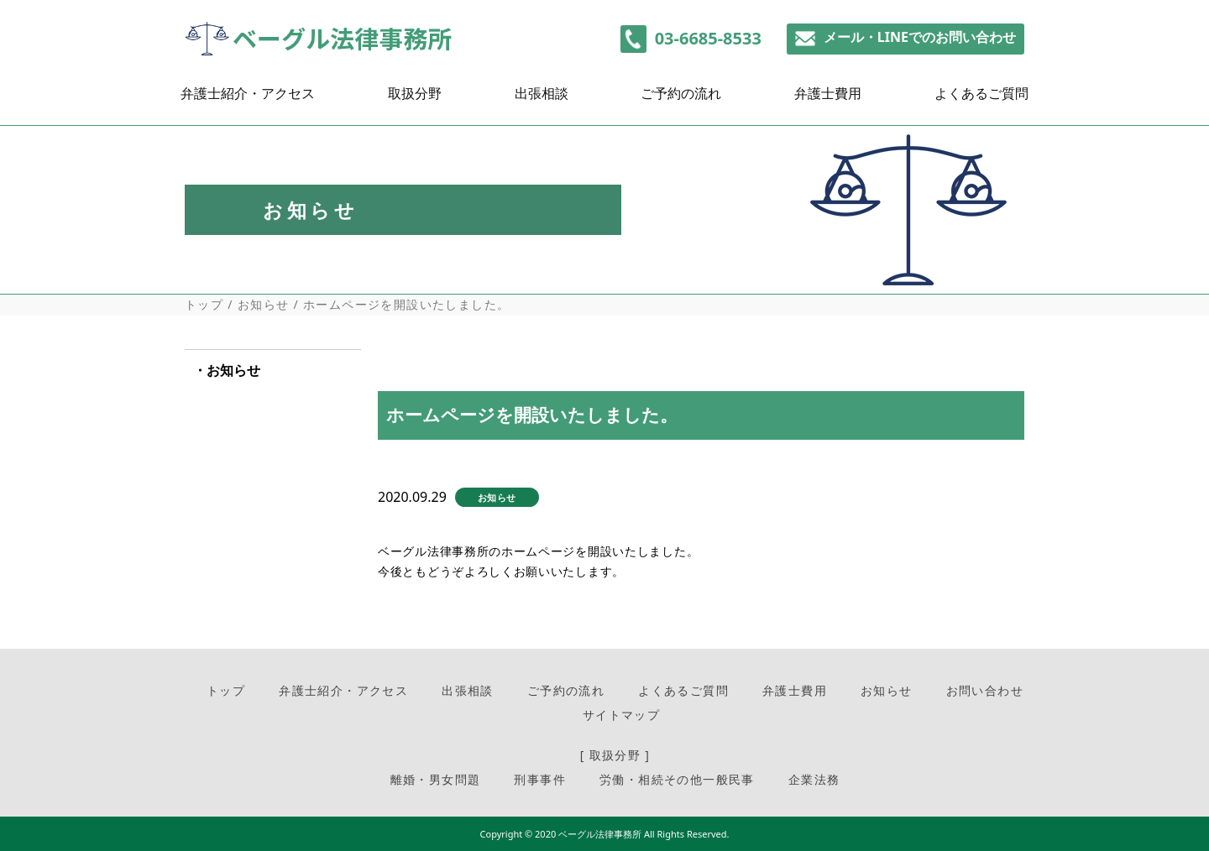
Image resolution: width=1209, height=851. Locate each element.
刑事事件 (540, 779)
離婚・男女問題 (435, 779)
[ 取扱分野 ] (615, 755)
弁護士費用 (827, 97)
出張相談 (541, 97)
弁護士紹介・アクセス (248, 97)
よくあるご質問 (981, 97)
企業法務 (814, 779)
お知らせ (264, 305)
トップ (204, 305)
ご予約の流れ (681, 97)
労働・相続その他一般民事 (677, 779)
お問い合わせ (984, 690)
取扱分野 (415, 97)
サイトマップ (621, 715)
